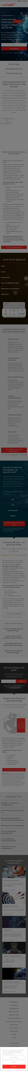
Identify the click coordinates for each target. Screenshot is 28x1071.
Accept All (14, 1066)
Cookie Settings (14, 1057)
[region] (14, 1059)
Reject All (14, 1062)
